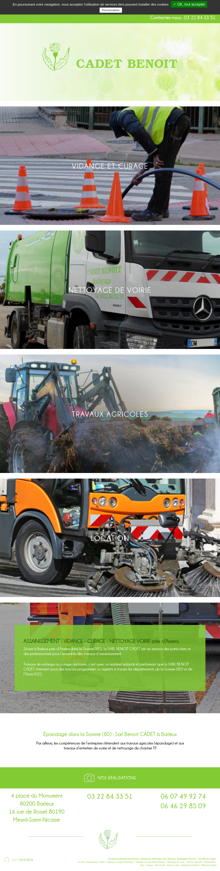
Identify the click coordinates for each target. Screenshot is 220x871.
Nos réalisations (117, 777)
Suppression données (190, 865)
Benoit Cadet (173, 865)
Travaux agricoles (194, 862)
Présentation (91, 862)
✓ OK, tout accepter (189, 4)
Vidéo (102, 862)
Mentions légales (209, 865)
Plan (142, 865)
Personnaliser (111, 10)
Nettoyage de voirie (176, 862)
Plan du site (160, 865)
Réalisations (209, 862)
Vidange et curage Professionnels (150, 862)
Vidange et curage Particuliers (120, 862)
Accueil (81, 862)
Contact (149, 865)
